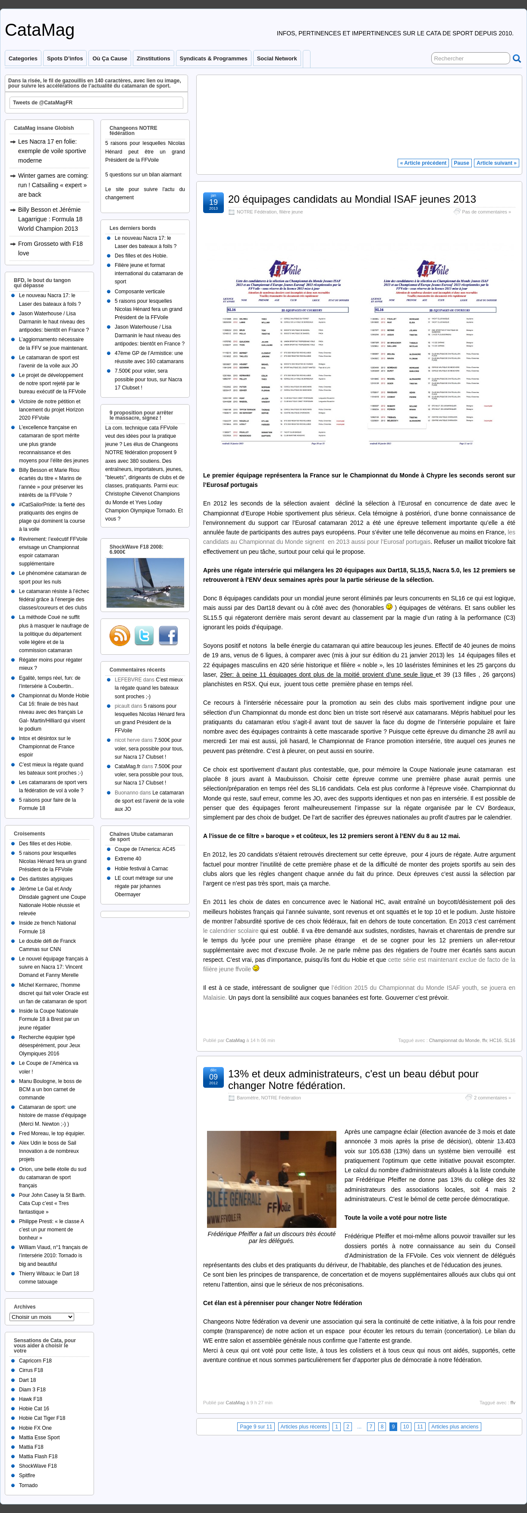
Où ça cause (109, 58)
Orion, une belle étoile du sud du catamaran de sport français (52, 1177)
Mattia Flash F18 (38, 1456)
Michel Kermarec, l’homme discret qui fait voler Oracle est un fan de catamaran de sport (53, 993)
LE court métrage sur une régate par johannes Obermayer (144, 886)
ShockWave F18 (38, 1466)
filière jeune (291, 211)
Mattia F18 (31, 1447)
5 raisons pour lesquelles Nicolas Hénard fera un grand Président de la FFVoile (53, 861)
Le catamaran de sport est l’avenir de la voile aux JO (149, 801)
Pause (461, 163)
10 (406, 1427)
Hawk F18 (30, 1399)
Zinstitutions (153, 58)
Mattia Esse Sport (39, 1438)
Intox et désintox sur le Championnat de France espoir (47, 746)
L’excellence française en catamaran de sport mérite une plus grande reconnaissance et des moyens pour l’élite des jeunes (53, 444)
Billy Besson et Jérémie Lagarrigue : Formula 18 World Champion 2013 (50, 219)
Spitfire (27, 1475)
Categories (23, 58)
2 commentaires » (492, 1097)
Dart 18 (27, 1380)
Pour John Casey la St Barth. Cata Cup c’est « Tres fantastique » (52, 1203)
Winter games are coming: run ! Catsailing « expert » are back (53, 185)
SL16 (509, 1040)
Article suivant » (497, 163)
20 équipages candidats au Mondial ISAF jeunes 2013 (352, 199)
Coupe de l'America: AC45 (145, 849)
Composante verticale (140, 292)
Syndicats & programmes (214, 58)
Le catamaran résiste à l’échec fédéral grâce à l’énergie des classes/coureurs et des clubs (54, 599)
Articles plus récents (304, 1427)
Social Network (277, 58)
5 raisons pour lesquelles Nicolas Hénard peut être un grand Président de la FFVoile (145, 151)
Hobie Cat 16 (34, 1409)
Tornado (28, 1485)
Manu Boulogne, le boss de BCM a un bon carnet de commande (50, 1089)
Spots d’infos (65, 58)
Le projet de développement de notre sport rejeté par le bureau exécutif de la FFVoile (52, 383)
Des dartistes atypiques (46, 879)
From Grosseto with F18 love (50, 248)
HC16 (495, 1040)
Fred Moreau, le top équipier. (52, 1133)
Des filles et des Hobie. (45, 844)
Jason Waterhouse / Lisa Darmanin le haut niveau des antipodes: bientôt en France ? (54, 322)
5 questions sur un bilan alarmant (143, 175)
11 (420, 1427)
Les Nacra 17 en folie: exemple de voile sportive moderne (52, 151)
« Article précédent (423, 163)
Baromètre (247, 1097)
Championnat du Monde (454, 1040)
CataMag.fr (127, 766)
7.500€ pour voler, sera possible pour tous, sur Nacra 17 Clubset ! (148, 379)
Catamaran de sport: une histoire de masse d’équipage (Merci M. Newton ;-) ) (52, 1115)
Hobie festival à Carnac (141, 869)
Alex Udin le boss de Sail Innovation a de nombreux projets (49, 1151)
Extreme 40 (128, 859)
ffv (484, 1040)
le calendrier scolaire (230, 930)
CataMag (40, 29)
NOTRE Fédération (256, 211)
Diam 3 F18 (32, 1390)
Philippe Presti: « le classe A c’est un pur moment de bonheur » (51, 1229)
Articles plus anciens (454, 1427)
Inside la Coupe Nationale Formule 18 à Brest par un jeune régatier (49, 1019)
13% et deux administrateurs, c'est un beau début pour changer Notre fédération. (353, 1079)
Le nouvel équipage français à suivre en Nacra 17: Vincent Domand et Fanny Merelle (53, 967)
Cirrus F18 (31, 1370)
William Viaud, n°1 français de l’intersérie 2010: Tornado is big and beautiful (53, 1255)
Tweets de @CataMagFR (42, 103)
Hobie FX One (35, 1428)
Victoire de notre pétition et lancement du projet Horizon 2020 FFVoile (51, 410)
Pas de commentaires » (486, 211)
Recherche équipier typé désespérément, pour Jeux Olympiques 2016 (49, 1045)
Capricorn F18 (35, 1361)
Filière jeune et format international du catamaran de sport (149, 273)
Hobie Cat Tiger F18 (42, 1418)
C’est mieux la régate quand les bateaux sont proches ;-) (149, 688)
